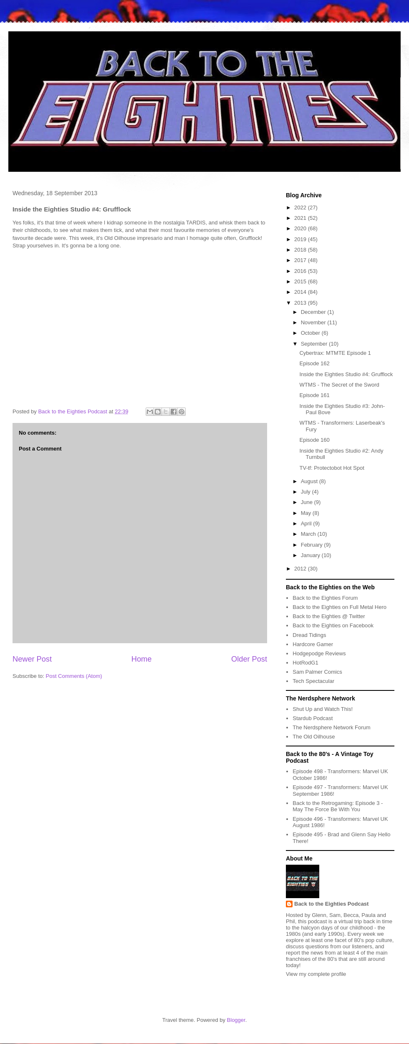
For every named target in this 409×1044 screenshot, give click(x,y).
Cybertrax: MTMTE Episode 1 (335, 353)
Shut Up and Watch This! (323, 709)
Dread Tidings (309, 635)
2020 (301, 228)
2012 (301, 568)
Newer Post (32, 659)
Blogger (236, 1020)
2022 (301, 207)
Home (141, 659)
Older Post (249, 659)
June (307, 502)
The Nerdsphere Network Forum (331, 727)
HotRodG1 (305, 663)
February (312, 545)
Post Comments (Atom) (74, 676)
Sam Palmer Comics (317, 672)
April (307, 523)
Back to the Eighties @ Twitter (329, 616)
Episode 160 (314, 440)
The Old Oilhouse (314, 736)
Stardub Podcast (313, 718)
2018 (301, 250)
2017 (301, 260)
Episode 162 (314, 363)
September (315, 344)
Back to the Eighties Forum (325, 598)
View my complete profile (316, 974)
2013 (301, 303)
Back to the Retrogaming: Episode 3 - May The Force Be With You (338, 806)
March (309, 534)
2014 (301, 292)
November (314, 322)
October (311, 333)
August (310, 481)
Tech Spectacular (313, 681)
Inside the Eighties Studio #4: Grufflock (346, 374)
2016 (301, 271)
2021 (301, 218)
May (307, 513)
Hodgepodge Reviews (319, 653)
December (314, 312)
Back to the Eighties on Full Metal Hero (339, 607)
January (311, 555)
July (306, 492)
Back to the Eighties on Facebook (333, 625)
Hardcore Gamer (313, 644)
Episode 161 (314, 395)
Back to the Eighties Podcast (331, 904)
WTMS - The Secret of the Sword (339, 385)
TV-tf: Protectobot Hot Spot (331, 468)
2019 (301, 239)
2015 (301, 281)
